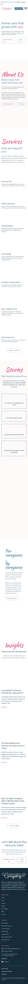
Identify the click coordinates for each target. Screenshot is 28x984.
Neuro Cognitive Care (9, 309)
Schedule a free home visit (8, 860)
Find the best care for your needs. (13, 3)
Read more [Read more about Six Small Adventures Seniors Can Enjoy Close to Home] (4, 762)
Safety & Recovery (8, 204)
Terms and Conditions (6, 971)
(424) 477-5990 (8, 951)
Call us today (22, 860)
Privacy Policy (4, 968)
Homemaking (6, 254)
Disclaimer (4, 974)
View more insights (14, 825)
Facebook (6, 961)
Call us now (20, 40)
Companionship (7, 226)
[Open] (25, 8)
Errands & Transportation (10, 282)
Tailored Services (7, 337)
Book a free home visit (7, 40)
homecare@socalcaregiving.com (12, 948)
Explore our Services (14, 350)
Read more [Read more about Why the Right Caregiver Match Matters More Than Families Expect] (4, 817)
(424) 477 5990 (18, 8)
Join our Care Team (12, 598)
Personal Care (6, 181)
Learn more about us (8, 104)
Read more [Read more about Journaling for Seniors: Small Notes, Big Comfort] (4, 707)
